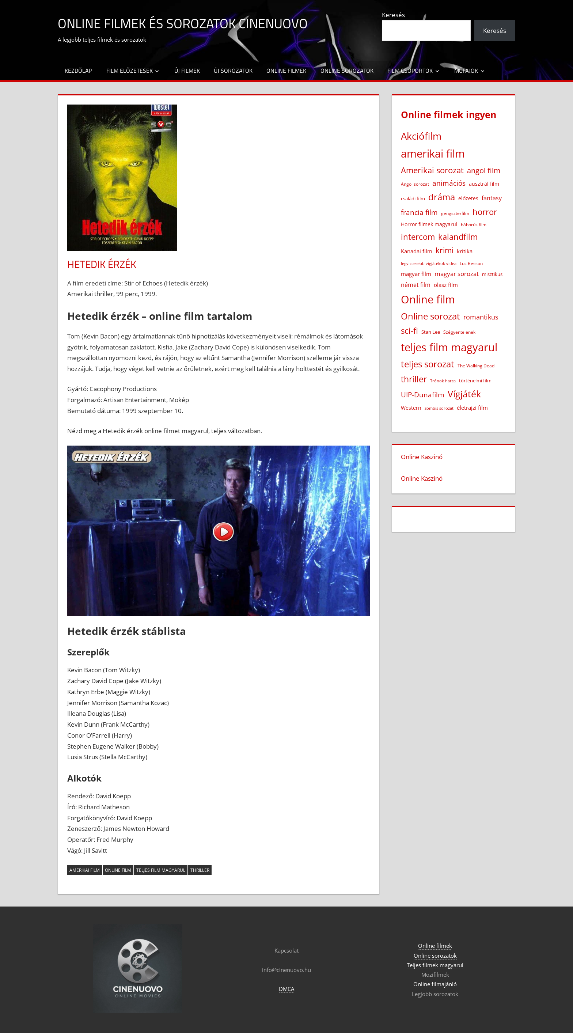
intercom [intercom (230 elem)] (418, 236)
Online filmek (286, 70)
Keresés (393, 15)
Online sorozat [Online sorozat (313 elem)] (430, 316)
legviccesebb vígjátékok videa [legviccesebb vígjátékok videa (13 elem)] (428, 263)
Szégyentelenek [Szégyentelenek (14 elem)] (459, 332)
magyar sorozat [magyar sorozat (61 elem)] (457, 273)
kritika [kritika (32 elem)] (465, 251)
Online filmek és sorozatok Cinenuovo (183, 23)
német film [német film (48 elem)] (415, 285)
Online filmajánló (435, 984)
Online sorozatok (346, 70)
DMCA (286, 988)
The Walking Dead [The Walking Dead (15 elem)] (476, 365)
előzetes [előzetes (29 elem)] (468, 198)
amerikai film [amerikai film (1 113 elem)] (433, 153)
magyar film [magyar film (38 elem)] (416, 273)
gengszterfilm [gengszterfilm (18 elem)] (455, 213)
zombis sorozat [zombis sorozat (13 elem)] (439, 408)
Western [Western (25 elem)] (411, 407)
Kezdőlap (78, 70)
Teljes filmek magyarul (435, 965)
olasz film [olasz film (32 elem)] (446, 284)
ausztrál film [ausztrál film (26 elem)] (484, 183)
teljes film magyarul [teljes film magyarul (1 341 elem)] (449, 347)
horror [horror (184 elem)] (485, 212)
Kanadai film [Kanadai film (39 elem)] (416, 251)
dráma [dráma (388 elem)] (441, 197)
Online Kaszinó (422, 457)
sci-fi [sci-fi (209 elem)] (409, 330)
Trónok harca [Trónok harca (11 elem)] (443, 380)
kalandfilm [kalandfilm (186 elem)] (458, 236)
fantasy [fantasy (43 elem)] (492, 198)
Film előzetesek (129, 70)
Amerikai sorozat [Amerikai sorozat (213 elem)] (432, 169)
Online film (118, 870)
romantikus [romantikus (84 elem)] (480, 316)
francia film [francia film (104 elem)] (419, 212)
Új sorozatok (233, 70)
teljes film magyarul (160, 870)
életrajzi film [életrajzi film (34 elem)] (472, 407)
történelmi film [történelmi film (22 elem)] (475, 380)
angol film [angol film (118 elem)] (484, 170)
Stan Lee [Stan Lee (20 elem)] (430, 332)
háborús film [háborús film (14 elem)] (473, 224)
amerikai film (84, 870)
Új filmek (187, 70)
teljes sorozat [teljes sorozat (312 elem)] (427, 364)
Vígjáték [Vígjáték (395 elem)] (464, 394)
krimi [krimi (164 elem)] (445, 250)
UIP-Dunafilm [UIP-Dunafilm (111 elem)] (422, 395)
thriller (199, 870)
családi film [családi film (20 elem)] (413, 198)
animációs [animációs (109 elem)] (449, 183)
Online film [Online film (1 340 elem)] (428, 299)
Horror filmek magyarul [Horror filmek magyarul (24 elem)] (429, 224)
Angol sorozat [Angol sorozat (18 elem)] (415, 184)
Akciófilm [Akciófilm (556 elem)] (421, 136)
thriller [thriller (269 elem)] (414, 379)
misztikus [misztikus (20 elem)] (492, 274)
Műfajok (466, 70)
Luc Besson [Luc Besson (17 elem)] (471, 263)
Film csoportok (410, 70)
